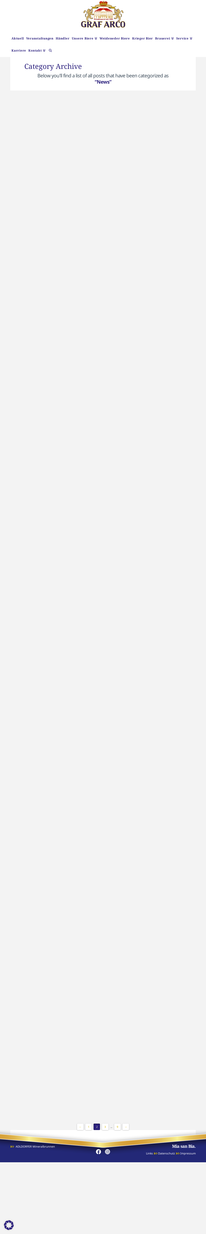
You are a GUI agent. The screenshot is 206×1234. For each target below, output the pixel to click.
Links (149, 1225)
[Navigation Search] (50, 51)
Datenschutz (166, 1225)
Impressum (188, 1225)
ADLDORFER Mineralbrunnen (35, 1218)
